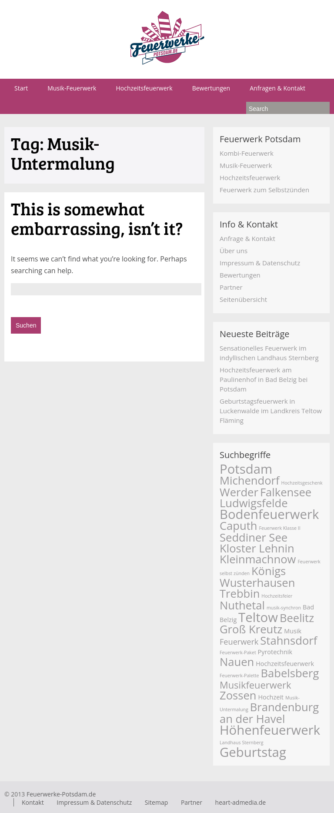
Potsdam (246, 469)
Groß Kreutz (251, 629)
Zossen (238, 695)
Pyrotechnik (275, 652)
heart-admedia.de (240, 802)
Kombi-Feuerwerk (247, 153)
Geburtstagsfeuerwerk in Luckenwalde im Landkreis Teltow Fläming (271, 411)
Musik (292, 631)
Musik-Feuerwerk (71, 88)
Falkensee (285, 492)
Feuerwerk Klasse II (279, 528)
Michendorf (250, 480)
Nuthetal (242, 605)
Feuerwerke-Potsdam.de (61, 794)
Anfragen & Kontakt (277, 88)
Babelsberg (290, 673)
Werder (239, 492)
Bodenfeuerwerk (269, 514)
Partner (231, 287)
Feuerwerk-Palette (239, 675)
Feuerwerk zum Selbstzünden (264, 189)
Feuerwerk (239, 641)
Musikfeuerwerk (255, 685)
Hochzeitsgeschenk (302, 483)
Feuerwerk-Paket (238, 652)
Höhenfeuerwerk (270, 730)
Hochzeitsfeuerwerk (144, 88)
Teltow (258, 617)
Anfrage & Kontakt (247, 238)
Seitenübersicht (243, 299)
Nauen (237, 661)
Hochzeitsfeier (276, 596)
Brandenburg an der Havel (269, 712)
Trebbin (240, 593)
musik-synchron (284, 608)
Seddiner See (253, 537)
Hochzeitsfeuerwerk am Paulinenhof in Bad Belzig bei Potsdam (263, 379)
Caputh (238, 525)
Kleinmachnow (258, 559)
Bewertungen (211, 88)
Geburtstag (253, 752)
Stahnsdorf (288, 640)
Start (21, 88)
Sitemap (156, 802)
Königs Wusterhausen (257, 576)
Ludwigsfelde (254, 503)
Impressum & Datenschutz (260, 262)
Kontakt (33, 802)
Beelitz (297, 618)
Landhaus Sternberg (242, 742)
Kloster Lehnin (257, 548)
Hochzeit (271, 697)
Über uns (233, 250)
